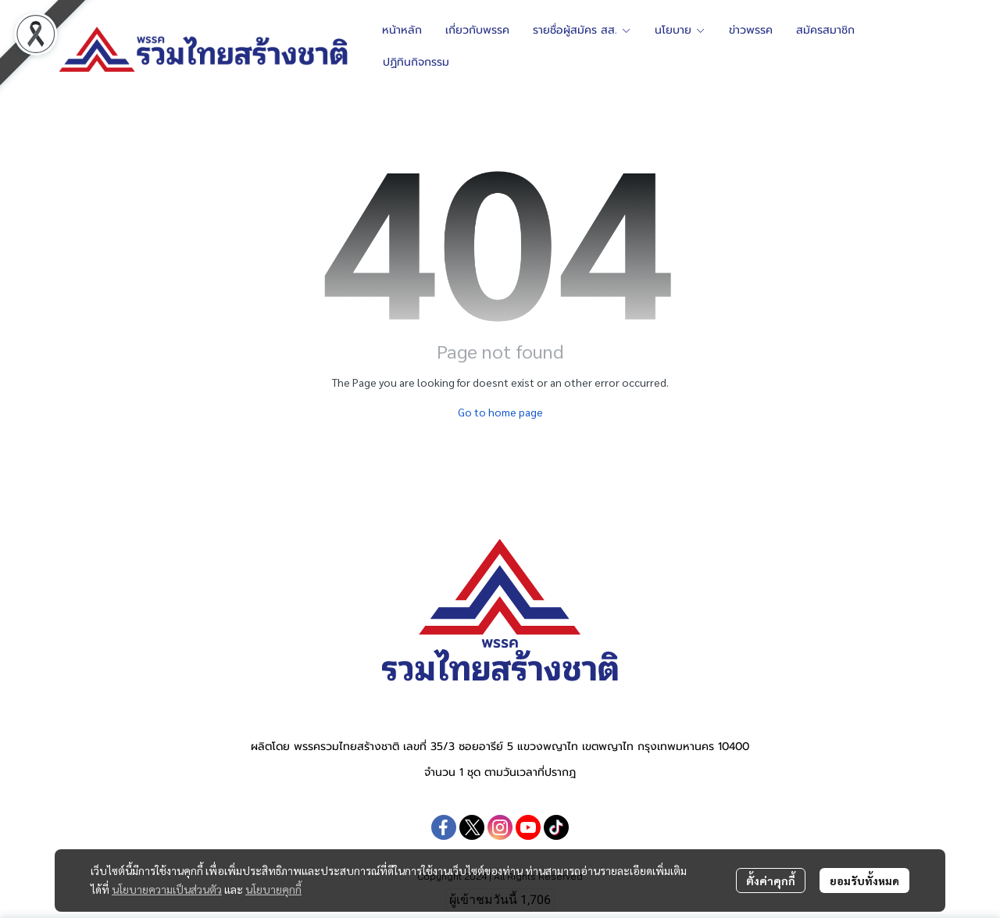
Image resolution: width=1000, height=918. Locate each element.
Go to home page (500, 412)
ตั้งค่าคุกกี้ (770, 880)
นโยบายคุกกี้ (273, 889)
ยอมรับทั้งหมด (864, 880)
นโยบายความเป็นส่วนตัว (167, 889)
